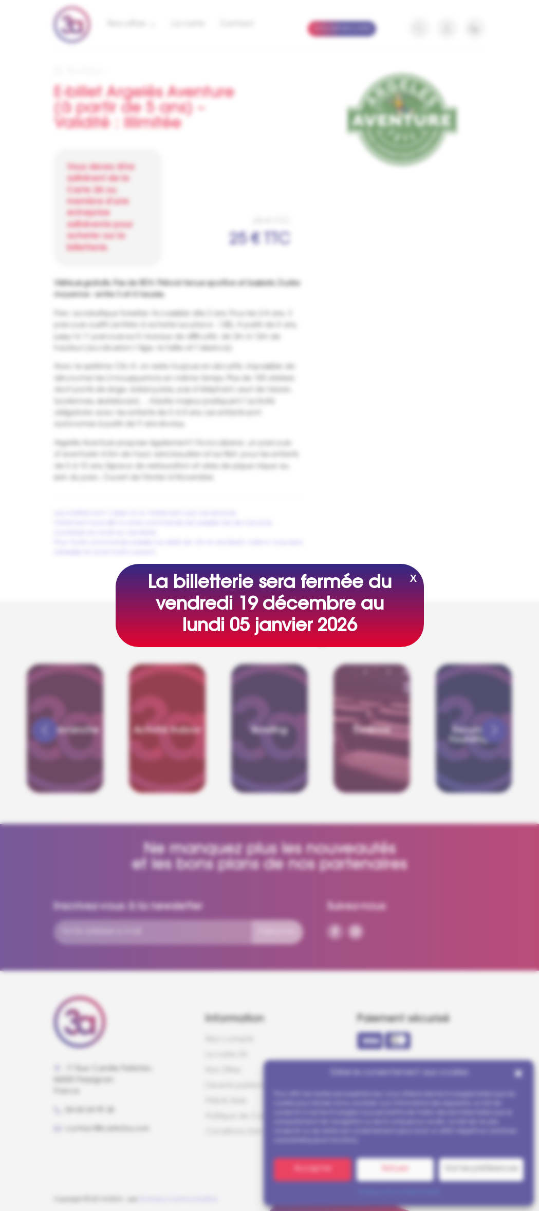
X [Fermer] (413, 578)
